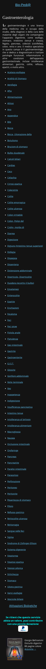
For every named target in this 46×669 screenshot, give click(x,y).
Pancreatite (13, 462)
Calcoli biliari (13, 159)
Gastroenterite (14, 357)
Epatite (11, 301)
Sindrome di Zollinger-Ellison (22, 543)
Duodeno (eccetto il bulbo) (20, 283)
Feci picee (12, 326)
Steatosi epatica (15, 562)
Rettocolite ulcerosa (17, 518)
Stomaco (11, 580)
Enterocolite (13, 295)
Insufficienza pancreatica (20, 407)
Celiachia (11, 177)
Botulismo (12, 140)
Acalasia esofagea (16, 72)
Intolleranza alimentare (19, 425)
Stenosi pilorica (15, 568)
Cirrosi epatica (14, 183)
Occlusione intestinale (18, 444)
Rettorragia (13, 524)
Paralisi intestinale (16, 469)
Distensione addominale (19, 270)
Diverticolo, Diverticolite (19, 276)
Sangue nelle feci (15, 531)
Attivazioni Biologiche (23, 606)
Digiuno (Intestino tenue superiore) (25, 245)
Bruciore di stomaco (17, 146)
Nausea (11, 438)
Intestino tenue (15, 413)
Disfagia (11, 252)
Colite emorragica (16, 202)
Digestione (12, 239)
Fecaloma (12, 314)
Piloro (10, 506)
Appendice (12, 115)
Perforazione (13, 481)
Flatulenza (12, 338)
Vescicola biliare (15, 599)
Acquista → (30, 649)
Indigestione (13, 400)
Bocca (10, 128)
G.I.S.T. (10, 363)
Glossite (11, 369)
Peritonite (12, 493)
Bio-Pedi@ (23, 5)
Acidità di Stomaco (16, 78)
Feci (9, 320)
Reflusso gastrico (15, 512)
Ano (9, 109)
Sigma (10, 537)
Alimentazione (14, 97)
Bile (9, 121)
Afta (9, 90)
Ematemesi (13, 289)
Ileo (9, 388)
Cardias (11, 165)
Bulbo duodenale (16, 152)
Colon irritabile (15, 214)
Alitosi (10, 103)
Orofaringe (12, 450)
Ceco (9, 171)
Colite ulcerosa (14, 208)
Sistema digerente (16, 549)
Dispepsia (12, 258)
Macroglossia (13, 431)
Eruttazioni (13, 307)
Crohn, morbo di (15, 227)
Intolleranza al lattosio (19, 419)
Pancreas (11, 456)
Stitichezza (13, 574)
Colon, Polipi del (15, 221)
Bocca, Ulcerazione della (19, 134)
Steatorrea (12, 555)
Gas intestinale (15, 345)
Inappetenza (13, 394)
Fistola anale (13, 332)
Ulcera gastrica (14, 586)
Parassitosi (12, 475)
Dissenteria (13, 264)
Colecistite (12, 190)
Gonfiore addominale (18, 376)
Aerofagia (12, 84)
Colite (10, 196)
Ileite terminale (15, 382)
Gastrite (11, 351)
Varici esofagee (14, 593)
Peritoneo (12, 487)
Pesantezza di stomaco (19, 500)
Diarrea (11, 233)
